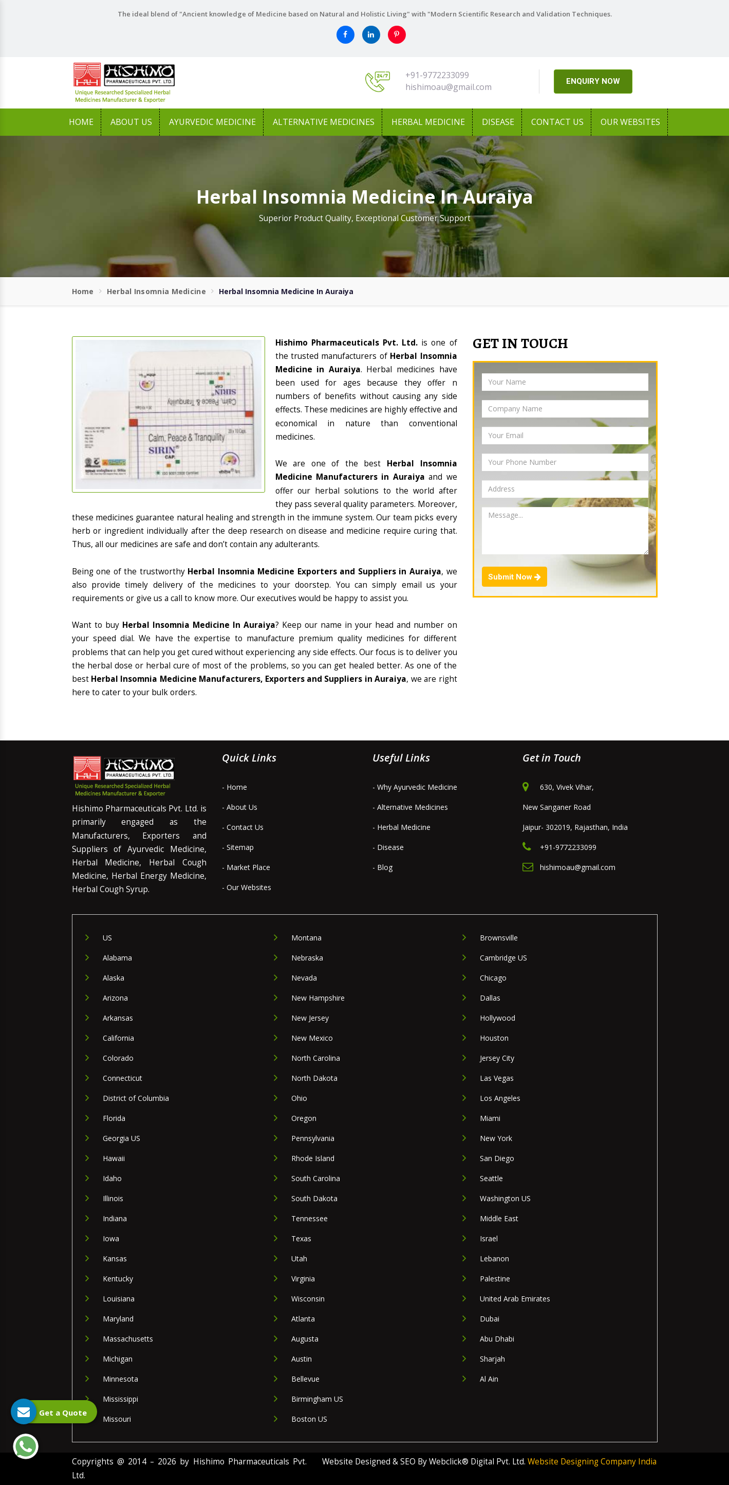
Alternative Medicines (324, 122)
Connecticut (122, 1078)
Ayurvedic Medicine (212, 122)
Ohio (299, 1098)
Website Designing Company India (592, 1461)
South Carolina (315, 1178)
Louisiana (119, 1298)
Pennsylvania (312, 1138)
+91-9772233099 (437, 75)
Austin (301, 1359)
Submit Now (514, 577)
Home (81, 122)
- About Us (239, 807)
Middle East (499, 1218)
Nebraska (307, 958)
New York (496, 1138)
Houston (494, 1038)
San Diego (497, 1158)
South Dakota (314, 1198)
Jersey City (497, 1058)
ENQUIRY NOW (593, 81)
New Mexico (312, 1038)
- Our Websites (246, 887)
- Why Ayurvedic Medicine (414, 787)
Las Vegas (497, 1078)
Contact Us (557, 122)
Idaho (112, 1178)
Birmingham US (317, 1399)
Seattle (491, 1178)
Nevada (304, 978)
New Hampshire (318, 998)
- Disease (388, 847)
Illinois (113, 1198)
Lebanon (494, 1258)
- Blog (382, 867)
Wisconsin (308, 1298)
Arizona (115, 998)
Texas (301, 1238)
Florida (114, 1118)
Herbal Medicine (428, 122)
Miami (490, 1118)
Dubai (489, 1319)
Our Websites (630, 122)
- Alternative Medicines (410, 807)
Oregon (303, 1118)
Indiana (115, 1218)
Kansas (115, 1258)
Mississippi (120, 1399)
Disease (498, 122)
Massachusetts (128, 1339)
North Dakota (314, 1078)
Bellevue (305, 1379)
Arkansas (118, 1018)
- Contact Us (243, 827)
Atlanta (303, 1319)
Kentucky (118, 1278)
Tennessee (309, 1218)
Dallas (490, 998)
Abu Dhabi (497, 1339)
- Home (234, 787)
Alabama (117, 958)
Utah (299, 1258)
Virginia (303, 1278)
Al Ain (489, 1379)
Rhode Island (312, 1158)
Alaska (113, 978)
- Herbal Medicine (401, 827)
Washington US (505, 1198)
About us (131, 122)
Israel (489, 1238)
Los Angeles (500, 1098)
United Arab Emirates (515, 1298)
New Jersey (310, 1018)
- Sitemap (238, 847)
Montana (306, 938)
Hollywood (497, 1018)
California (118, 1038)
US (107, 938)
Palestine (495, 1278)
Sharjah (492, 1359)
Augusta (305, 1339)
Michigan (118, 1359)
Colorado (118, 1058)
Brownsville (499, 938)
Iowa (111, 1238)
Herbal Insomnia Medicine (156, 291)
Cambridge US (503, 958)
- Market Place (246, 867)
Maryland (118, 1319)
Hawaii (114, 1158)
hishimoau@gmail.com (448, 87)
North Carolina (315, 1058)
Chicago (493, 978)
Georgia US (121, 1138)
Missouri (117, 1419)
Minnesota (120, 1379)
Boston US (309, 1419)
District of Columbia (136, 1098)
